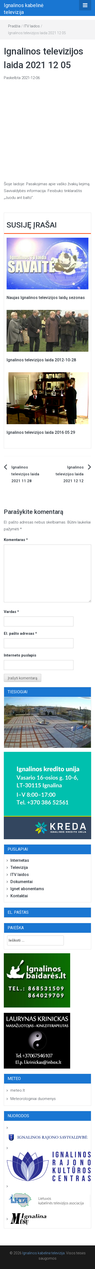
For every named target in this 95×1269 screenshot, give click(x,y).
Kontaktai (19, 895)
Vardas (11, 611)
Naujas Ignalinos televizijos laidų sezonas (46, 297)
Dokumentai (21, 881)
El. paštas (18, 912)
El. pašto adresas (20, 633)
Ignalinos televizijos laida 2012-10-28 (41, 360)
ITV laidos (32, 26)
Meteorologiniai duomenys (33, 1098)
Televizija (19, 867)
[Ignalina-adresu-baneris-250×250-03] (47, 795)
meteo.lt (17, 1090)
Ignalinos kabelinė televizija (43, 1253)
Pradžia (14, 26)
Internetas (19, 860)
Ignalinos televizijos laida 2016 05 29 (41, 432)
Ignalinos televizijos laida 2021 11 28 (25, 474)
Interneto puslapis (20, 655)
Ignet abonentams (27, 888)
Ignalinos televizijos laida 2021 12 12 (70, 474)
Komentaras (16, 539)
